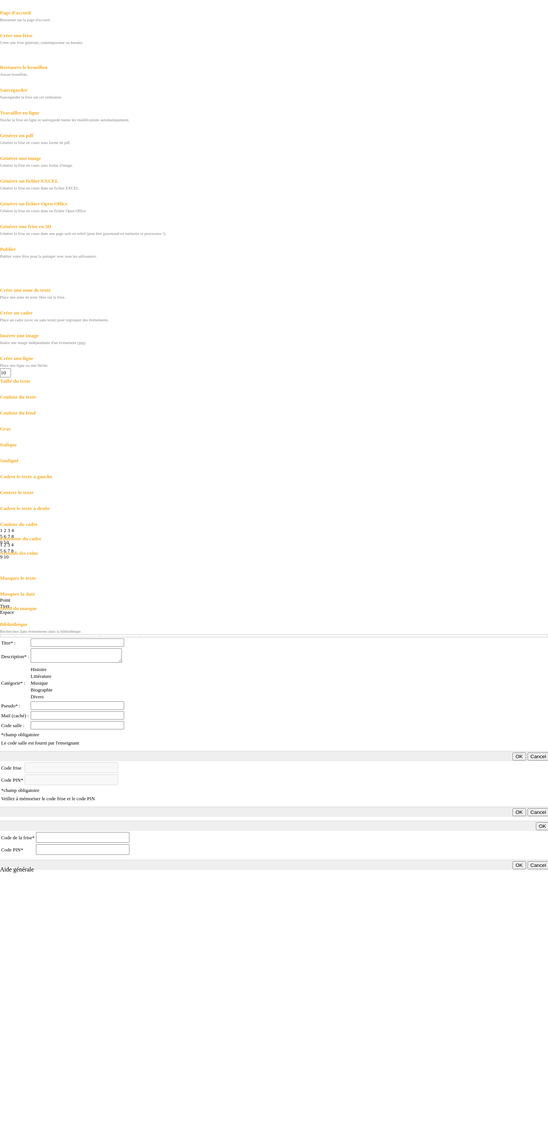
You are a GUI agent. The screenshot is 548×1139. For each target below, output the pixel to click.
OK (519, 756)
